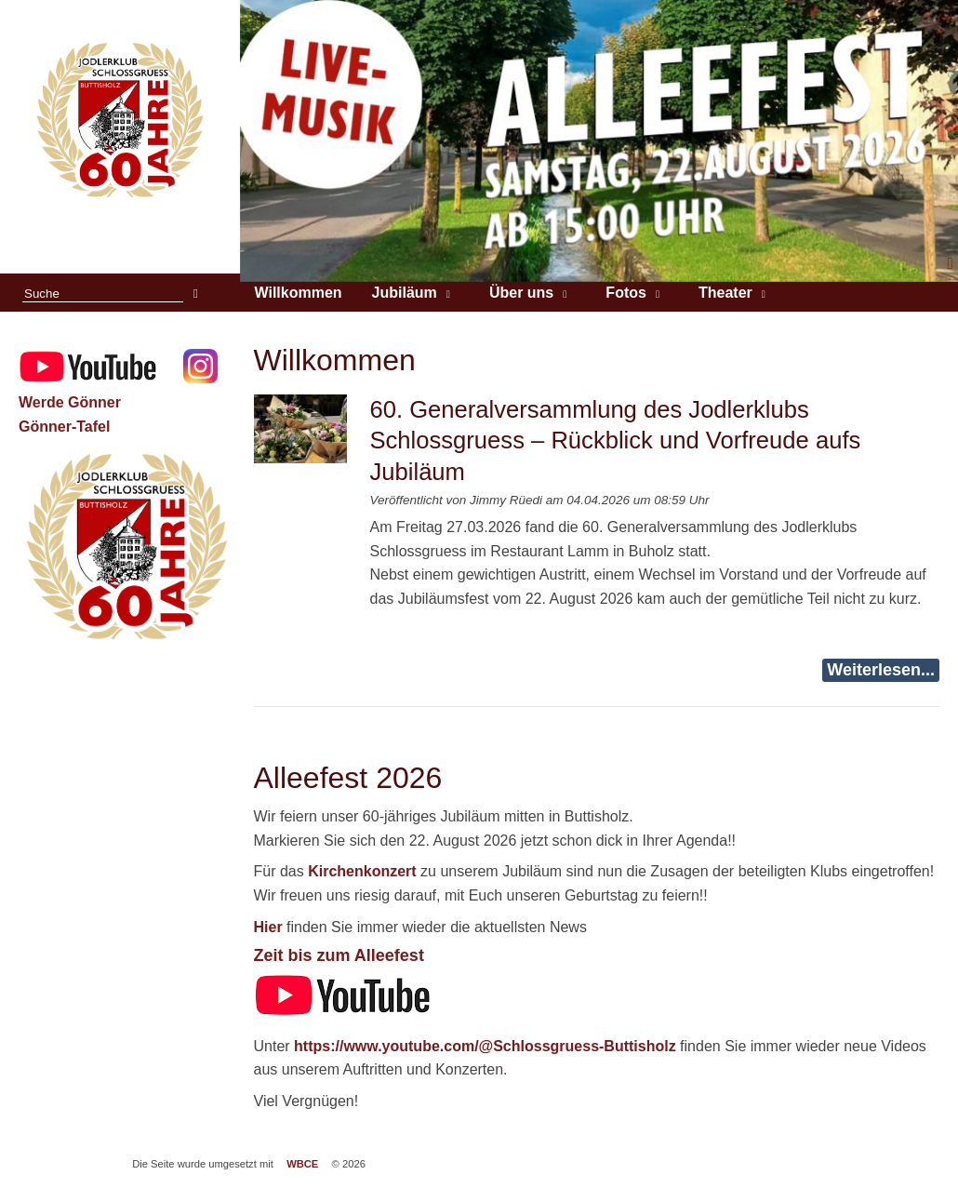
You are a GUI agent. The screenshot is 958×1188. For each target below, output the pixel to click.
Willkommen (298, 292)
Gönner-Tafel (64, 426)
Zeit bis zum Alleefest (339, 955)
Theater (725, 292)
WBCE (302, 1163)
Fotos (625, 292)
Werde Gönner (70, 402)
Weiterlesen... (881, 670)
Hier (268, 927)
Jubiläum (404, 292)
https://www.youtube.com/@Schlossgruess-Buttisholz (485, 1046)
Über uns (521, 292)
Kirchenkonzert (362, 871)
